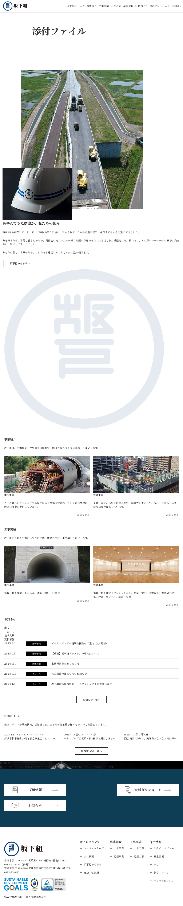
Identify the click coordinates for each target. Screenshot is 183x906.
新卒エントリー (162, 856)
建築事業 (119, 840)
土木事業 (119, 832)
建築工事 (139, 840)
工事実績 (104, 6)
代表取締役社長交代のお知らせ (69, 673)
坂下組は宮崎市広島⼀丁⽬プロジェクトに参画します (81, 683)
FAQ (156, 848)
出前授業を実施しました (65, 663)
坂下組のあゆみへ (20, 263)
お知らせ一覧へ (91, 699)
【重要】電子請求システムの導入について (75, 653)
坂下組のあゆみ (93, 848)
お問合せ (177, 6)
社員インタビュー (164, 832)
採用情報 (128, 6)
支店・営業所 (91, 856)
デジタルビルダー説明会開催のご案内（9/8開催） (79, 643)
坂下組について (75, 6)
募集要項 (159, 840)
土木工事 (139, 832)
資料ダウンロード (160, 6)
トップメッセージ (94, 832)
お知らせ (116, 6)
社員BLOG (141, 6)
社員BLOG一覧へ (91, 751)
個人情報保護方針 (36, 881)
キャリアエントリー (165, 864)
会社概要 (89, 840)
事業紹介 (92, 6)
